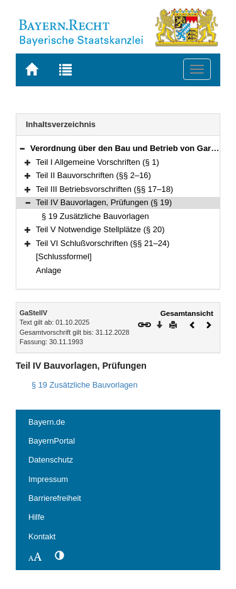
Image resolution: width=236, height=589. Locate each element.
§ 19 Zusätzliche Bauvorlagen (95, 216)
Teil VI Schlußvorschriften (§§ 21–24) (102, 243)
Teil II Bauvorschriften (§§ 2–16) (93, 175)
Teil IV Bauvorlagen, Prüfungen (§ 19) (104, 202)
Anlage (48, 270)
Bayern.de (46, 422)
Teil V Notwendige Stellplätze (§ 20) (100, 229)
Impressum (48, 479)
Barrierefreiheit (54, 498)
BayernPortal (51, 441)
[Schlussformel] (64, 256)
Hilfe (36, 517)
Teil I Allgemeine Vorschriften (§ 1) (97, 162)
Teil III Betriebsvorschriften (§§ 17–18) (104, 189)
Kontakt (41, 536)
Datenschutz (50, 459)
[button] (22, 148)
